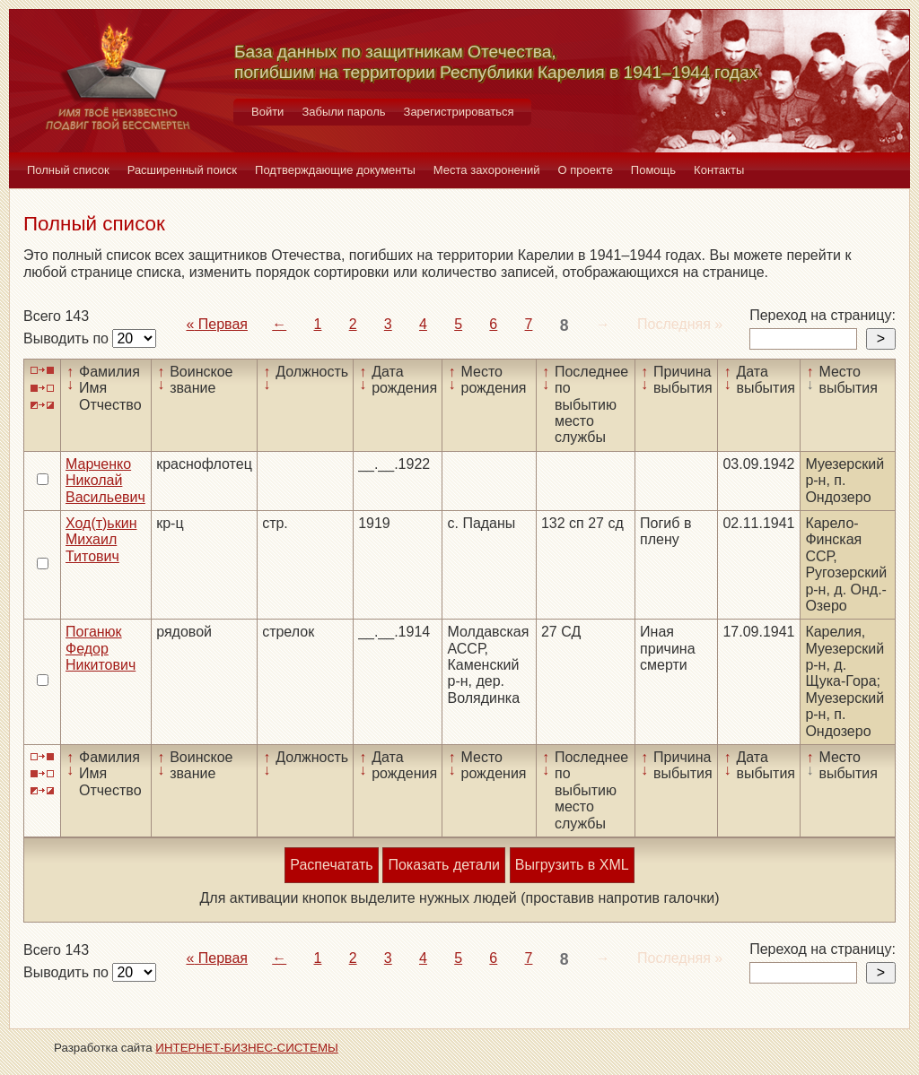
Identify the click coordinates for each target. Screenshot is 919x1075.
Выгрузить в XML (572, 864)
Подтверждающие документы (335, 170)
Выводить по (67, 338)
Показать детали (443, 864)
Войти (267, 111)
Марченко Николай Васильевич (105, 480)
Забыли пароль (343, 111)
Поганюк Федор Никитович (101, 648)
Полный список (68, 170)
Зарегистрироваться (459, 111)
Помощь (653, 170)
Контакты (719, 170)
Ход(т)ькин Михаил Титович (101, 540)
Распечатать (331, 864)
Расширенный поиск (182, 170)
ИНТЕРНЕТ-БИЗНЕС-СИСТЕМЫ (246, 1047)
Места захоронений (486, 170)
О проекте (585, 170)
